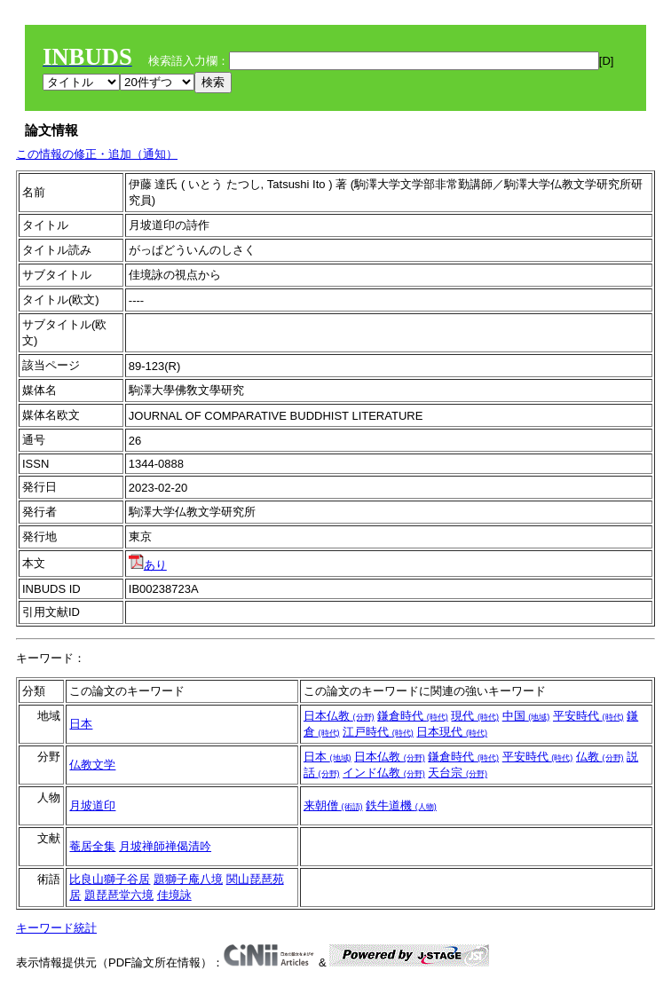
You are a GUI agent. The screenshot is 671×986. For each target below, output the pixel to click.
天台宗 (457, 772)
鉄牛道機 (401, 805)
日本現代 (451, 731)
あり (148, 565)
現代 (475, 715)
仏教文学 (92, 764)
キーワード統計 (56, 928)
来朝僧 (333, 805)
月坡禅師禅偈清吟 (165, 846)
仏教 (600, 756)
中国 (526, 715)
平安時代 (588, 715)
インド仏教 (384, 772)
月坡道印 (92, 805)
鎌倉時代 (412, 715)
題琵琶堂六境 (119, 895)
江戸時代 (378, 731)
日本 (80, 723)
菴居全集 (92, 846)
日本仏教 (339, 715)
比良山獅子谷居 (109, 879)
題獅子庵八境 (188, 879)
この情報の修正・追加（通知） (97, 154)
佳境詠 (174, 895)
